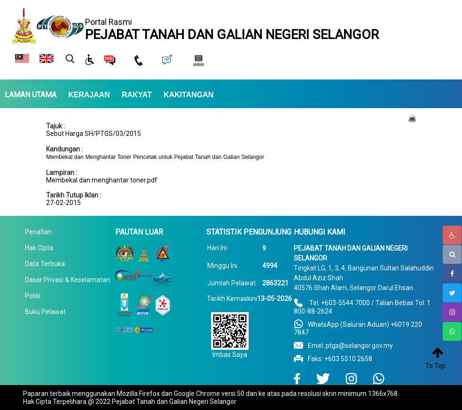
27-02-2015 (63, 202)
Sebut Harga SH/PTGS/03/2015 (93, 133)
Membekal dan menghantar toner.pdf (101, 180)
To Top (435, 366)
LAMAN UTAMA (30, 95)
